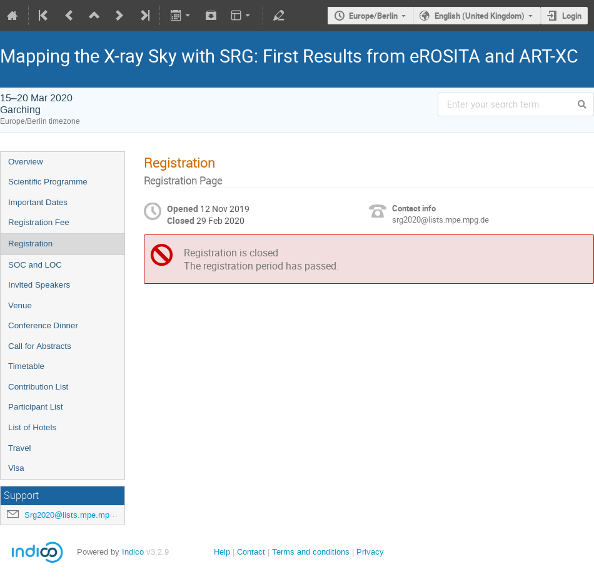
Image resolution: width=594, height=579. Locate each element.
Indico (133, 551)
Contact (251, 551)
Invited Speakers (39, 285)
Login (571, 15)
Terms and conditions (311, 551)
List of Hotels (32, 427)
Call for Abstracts (39, 346)
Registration (30, 243)
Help (222, 551)
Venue (20, 305)
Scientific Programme (48, 181)
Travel (19, 448)
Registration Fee (38, 222)
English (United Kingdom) (480, 15)
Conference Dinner (43, 325)
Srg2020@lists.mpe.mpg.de (74, 515)
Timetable (26, 366)
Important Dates (38, 202)
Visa (16, 468)
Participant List (35, 406)
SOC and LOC (35, 264)
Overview (25, 161)
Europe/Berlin (373, 15)
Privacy (370, 551)
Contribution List (38, 386)
